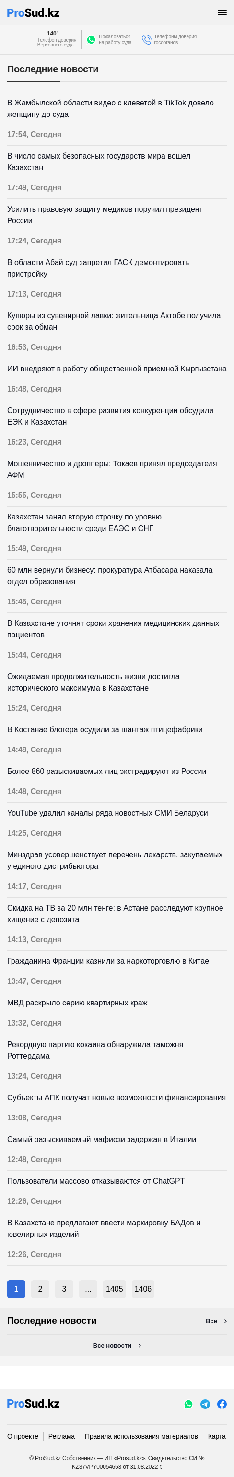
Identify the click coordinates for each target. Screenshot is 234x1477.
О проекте (22, 1436)
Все (211, 1321)
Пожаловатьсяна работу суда (115, 39)
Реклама (61, 1436)
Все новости (112, 1345)
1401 (53, 33)
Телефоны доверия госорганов (175, 39)
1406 (143, 1289)
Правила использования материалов (141, 1436)
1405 (114, 1289)
